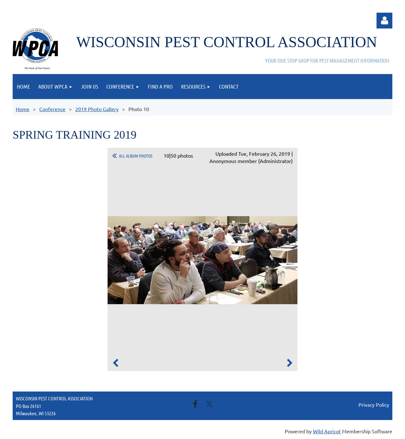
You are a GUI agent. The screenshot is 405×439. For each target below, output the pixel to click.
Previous (115, 363)
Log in (384, 20)
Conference (52, 109)
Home (22, 109)
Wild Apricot (327, 431)
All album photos (136, 156)
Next (289, 363)
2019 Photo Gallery (97, 109)
